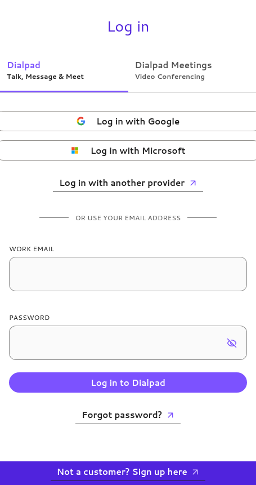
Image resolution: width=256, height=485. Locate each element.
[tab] (64, 70)
